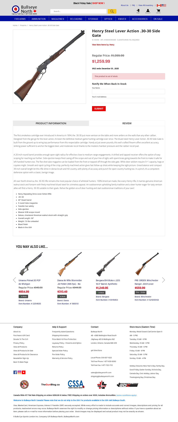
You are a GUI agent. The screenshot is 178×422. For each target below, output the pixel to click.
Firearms (23, 25)
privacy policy (18, 343)
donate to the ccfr (20, 339)
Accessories (140, 18)
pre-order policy (58, 354)
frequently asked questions (63, 332)
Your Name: (96, 88)
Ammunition (39, 18)
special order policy (60, 351)
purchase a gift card (21, 335)
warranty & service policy (62, 358)
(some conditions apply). (126, 395)
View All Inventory (147, 5)
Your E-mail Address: (99, 97)
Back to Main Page (20, 362)
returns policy (57, 347)
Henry (112, 45)
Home (15, 25)
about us (17, 332)
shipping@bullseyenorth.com (102, 376)
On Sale (158, 18)
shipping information (60, 335)
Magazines (58, 18)
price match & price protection (64, 339)
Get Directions (96, 350)
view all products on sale (23, 351)
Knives (122, 18)
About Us (126, 5)
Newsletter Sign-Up (21, 358)
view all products (20, 347)
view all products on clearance (25, 354)
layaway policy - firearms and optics (66, 343)
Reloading (76, 18)
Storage (93, 18)
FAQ (134, 5)
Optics (108, 18)
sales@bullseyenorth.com (101, 373)
